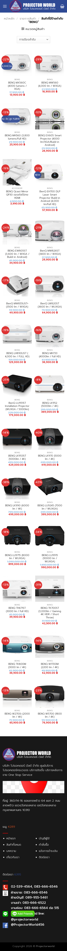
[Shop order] (33, 39)
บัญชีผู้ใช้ (44, 838)
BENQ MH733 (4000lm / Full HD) (50, 355)
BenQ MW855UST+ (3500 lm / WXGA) (17, 305)
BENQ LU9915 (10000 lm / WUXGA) (50, 558)
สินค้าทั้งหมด (13, 845)
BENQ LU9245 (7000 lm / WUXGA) (50, 507)
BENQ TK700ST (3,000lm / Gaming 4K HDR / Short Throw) (49, 612)
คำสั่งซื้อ (44, 845)
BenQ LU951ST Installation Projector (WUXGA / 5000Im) (17, 406)
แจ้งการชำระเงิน (48, 851)
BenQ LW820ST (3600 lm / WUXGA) (50, 305)
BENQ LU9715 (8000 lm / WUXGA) (17, 557)
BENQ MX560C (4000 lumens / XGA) (17, 86)
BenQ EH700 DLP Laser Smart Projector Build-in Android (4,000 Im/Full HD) (49, 198)
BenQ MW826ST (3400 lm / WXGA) (50, 252)
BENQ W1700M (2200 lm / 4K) (50, 665)
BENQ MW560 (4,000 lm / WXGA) (49, 84)
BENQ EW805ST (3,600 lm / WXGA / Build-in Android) (17, 254)
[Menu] (5, 6)
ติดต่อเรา (44, 857)
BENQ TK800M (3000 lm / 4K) (17, 665)
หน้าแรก (11, 838)
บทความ (11, 851)
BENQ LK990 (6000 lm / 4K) (17, 507)
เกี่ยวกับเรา (12, 857)
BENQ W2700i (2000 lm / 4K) (17, 715)
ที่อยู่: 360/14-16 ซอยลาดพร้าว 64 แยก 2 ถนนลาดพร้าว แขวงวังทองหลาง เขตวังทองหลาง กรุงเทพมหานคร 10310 (31, 805)
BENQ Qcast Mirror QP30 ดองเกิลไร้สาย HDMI (17, 194)
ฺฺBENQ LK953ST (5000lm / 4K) (17, 457)
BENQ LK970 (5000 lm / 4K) (49, 457)
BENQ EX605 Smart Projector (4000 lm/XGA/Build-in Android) (49, 140)
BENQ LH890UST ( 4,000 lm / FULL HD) (17, 355)
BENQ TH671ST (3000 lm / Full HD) (17, 609)
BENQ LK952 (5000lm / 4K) (49, 404)
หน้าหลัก (9, 19)
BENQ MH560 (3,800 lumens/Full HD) (17, 137)
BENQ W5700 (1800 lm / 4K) (50, 715)
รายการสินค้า (28, 19)
